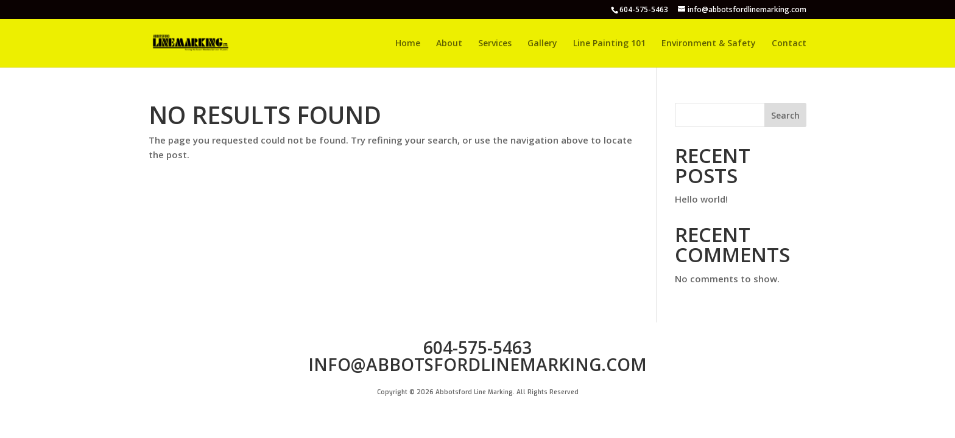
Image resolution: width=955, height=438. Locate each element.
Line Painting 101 (609, 44)
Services (495, 44)
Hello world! (701, 199)
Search (785, 115)
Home (407, 44)
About (449, 44)
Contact (789, 44)
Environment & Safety (708, 44)
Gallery (542, 44)
